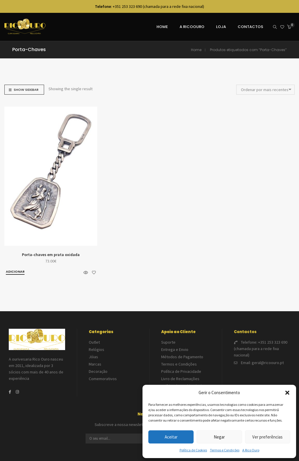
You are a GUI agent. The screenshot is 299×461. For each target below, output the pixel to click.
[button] (287, 393)
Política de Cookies (193, 450)
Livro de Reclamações (180, 378)
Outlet (94, 342)
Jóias (93, 356)
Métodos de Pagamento (182, 356)
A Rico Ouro (250, 450)
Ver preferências (267, 437)
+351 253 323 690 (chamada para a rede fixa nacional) (260, 349)
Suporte (168, 342)
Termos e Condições (224, 450)
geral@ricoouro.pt (268, 362)
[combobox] (265, 90)
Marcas (95, 364)
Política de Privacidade (181, 371)
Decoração (98, 371)
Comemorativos (103, 378)
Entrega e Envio (174, 349)
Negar (219, 437)
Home (196, 49)
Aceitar (171, 437)
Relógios (96, 349)
